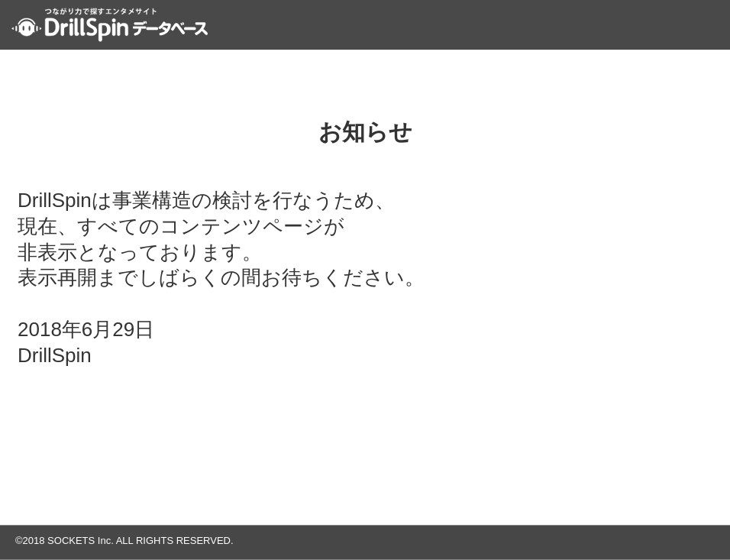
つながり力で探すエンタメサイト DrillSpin (109, 25)
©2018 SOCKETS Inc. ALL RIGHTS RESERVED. (124, 540)
